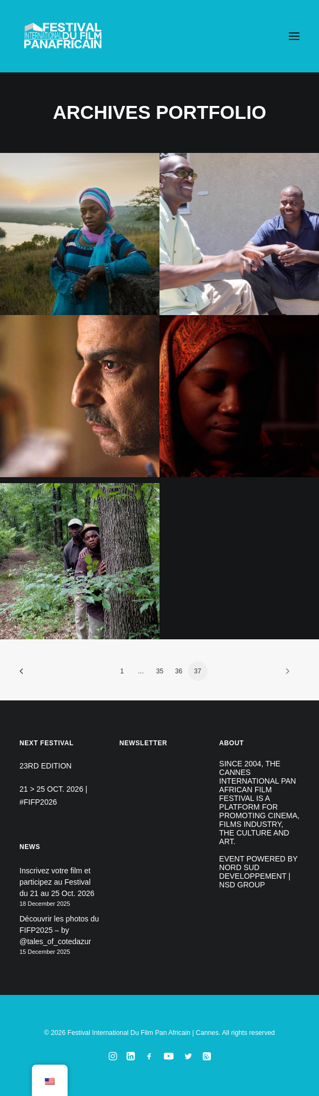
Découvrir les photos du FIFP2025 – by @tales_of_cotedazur (59, 930)
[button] (294, 36)
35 (159, 671)
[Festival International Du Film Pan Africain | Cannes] (62, 36)
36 (178, 671)
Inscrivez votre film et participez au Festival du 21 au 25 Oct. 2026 (57, 882)
